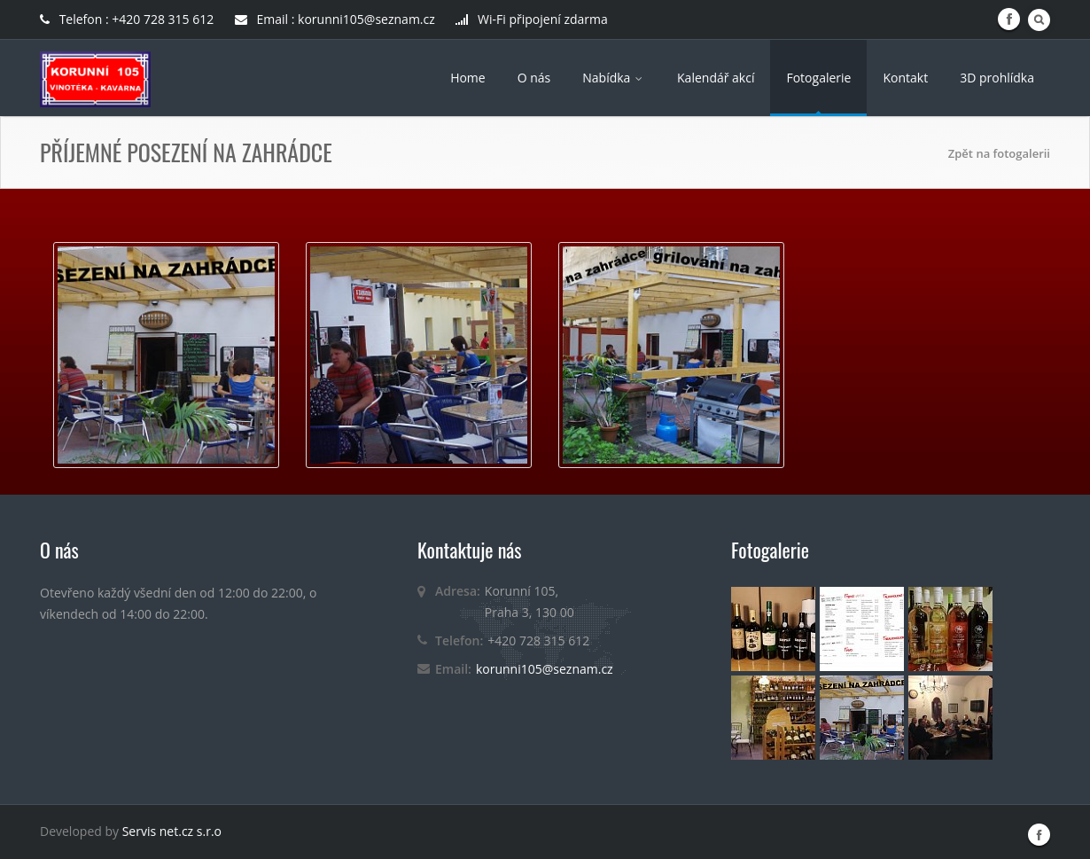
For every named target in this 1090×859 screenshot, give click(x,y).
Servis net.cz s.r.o (172, 831)
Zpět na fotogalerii (999, 153)
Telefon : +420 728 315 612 (128, 19)
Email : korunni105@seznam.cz (335, 19)
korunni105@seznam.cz (544, 668)
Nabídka (613, 77)
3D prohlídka (997, 77)
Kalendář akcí (715, 77)
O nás (534, 77)
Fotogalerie (818, 77)
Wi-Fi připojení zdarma (531, 19)
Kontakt (905, 77)
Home (468, 77)
